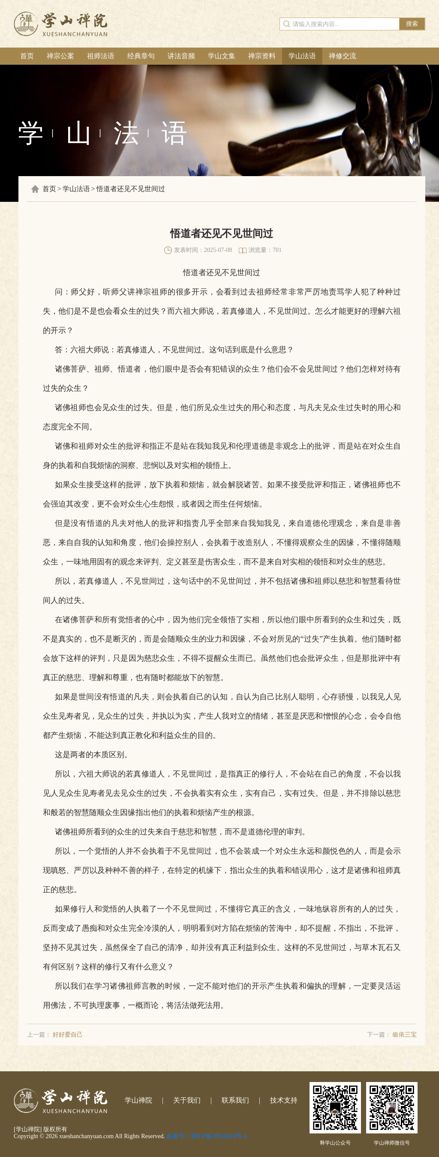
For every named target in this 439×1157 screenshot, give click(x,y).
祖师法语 (100, 56)
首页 (27, 56)
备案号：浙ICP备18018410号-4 (206, 1136)
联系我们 (235, 1100)
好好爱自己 (68, 1034)
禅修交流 (342, 56)
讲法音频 (181, 56)
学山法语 (302, 56)
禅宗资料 (262, 56)
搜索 (412, 24)
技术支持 (284, 1100)
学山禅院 (138, 1100)
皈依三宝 (405, 1034)
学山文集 (221, 56)
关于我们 (187, 1100)
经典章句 (141, 56)
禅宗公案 (60, 56)
